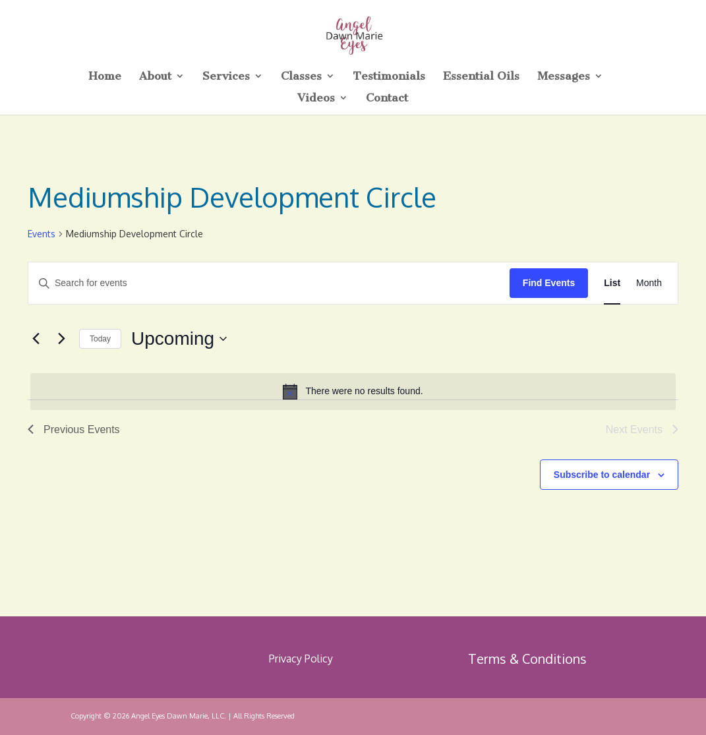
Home (104, 76)
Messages (563, 76)
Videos (316, 98)
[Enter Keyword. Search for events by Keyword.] (269, 283)
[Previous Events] (36, 339)
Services (226, 76)
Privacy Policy (301, 658)
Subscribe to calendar (602, 474)
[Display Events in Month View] (649, 283)
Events (41, 233)
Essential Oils (481, 76)
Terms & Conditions (527, 658)
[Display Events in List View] (612, 283)
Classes (301, 76)
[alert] (353, 391)
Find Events (549, 283)
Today (100, 338)
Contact (387, 98)
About (155, 76)
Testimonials (389, 76)
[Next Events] (61, 339)
